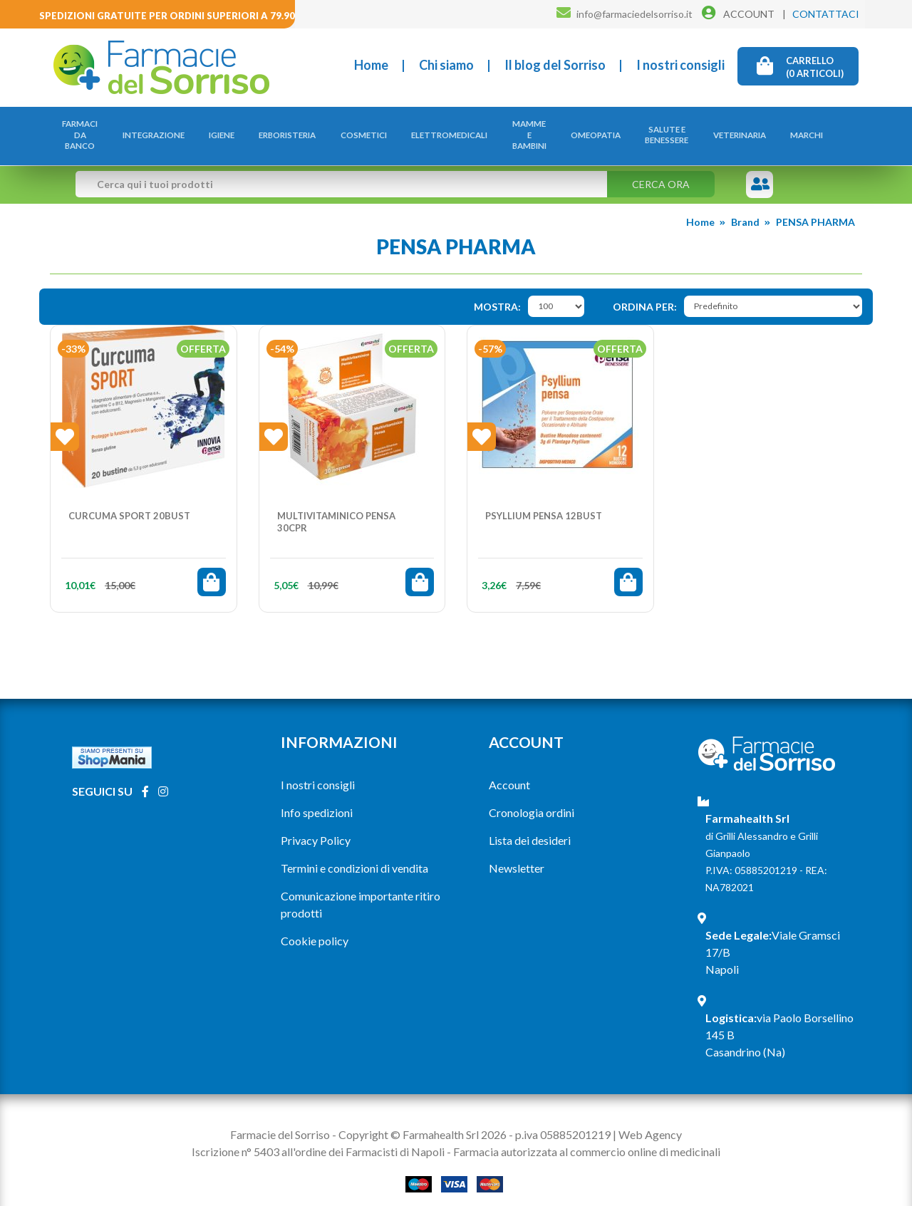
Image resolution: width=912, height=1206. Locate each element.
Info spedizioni (317, 797)
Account (509, 769)
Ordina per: (645, 292)
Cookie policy (314, 925)
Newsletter (516, 853)
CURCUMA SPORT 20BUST (129, 500)
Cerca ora (661, 169)
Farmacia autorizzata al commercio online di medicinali (586, 1136)
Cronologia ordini (531, 797)
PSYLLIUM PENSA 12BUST (543, 500)
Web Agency (650, 1119)
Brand (745, 207)
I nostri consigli (680, 65)
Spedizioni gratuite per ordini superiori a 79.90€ (170, 15)
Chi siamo (446, 65)
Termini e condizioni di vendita (354, 853)
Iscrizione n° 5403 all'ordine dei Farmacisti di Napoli (318, 1136)
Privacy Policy (316, 825)
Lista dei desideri (530, 825)
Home (371, 65)
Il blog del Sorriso (555, 65)
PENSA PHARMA (815, 207)
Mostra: (497, 292)
